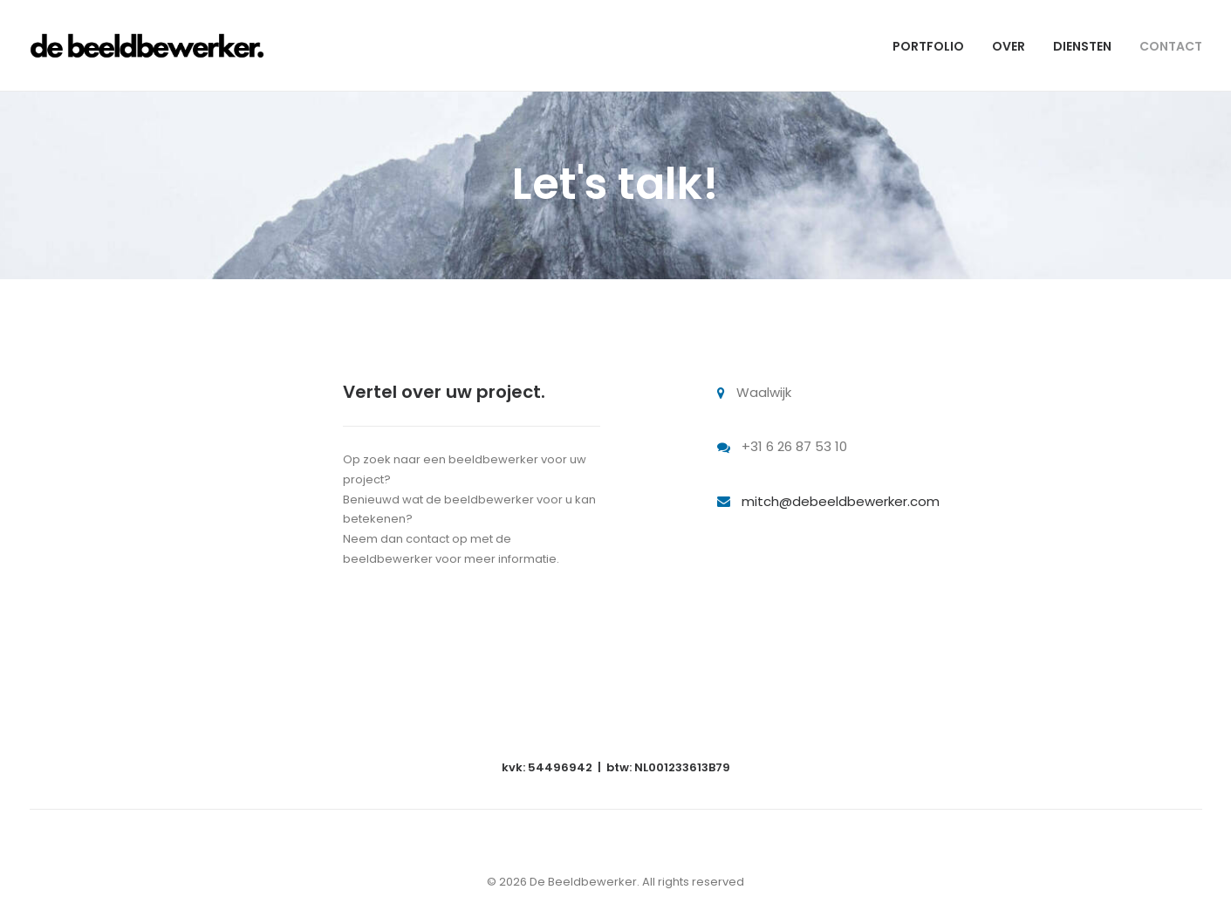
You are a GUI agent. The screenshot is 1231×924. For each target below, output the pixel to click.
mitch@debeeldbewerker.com (841, 501)
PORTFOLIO (928, 46)
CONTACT (1170, 46)
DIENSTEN (1082, 46)
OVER (1008, 46)
